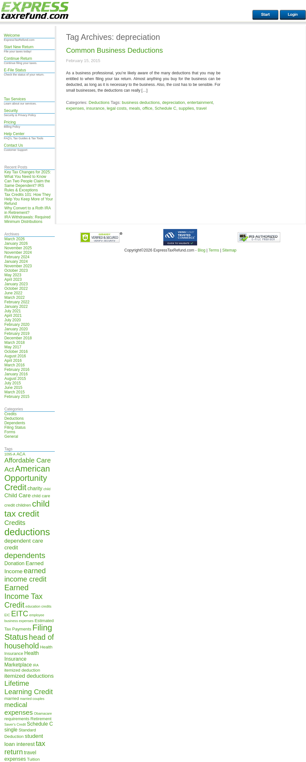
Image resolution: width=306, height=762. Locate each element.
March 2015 (14, 392)
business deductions (141, 102)
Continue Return (18, 58)
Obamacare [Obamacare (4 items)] (43, 713)
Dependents (14, 423)
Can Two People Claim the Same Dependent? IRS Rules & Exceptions (27, 185)
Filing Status (14, 427)
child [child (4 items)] (47, 489)
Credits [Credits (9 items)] (14, 522)
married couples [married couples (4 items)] (32, 699)
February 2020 (16, 324)
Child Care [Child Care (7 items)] (17, 495)
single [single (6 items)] (10, 729)
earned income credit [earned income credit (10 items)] (25, 575)
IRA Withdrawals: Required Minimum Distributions (27, 219)
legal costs (116, 108)
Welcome (12, 35)
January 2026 (16, 243)
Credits (10, 414)
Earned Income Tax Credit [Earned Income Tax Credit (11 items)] (23, 596)
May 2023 (12, 275)
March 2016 (14, 365)
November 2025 (18, 248)
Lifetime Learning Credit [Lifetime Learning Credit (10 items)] (28, 687)
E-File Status (15, 70)
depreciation (173, 102)
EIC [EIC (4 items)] (7, 615)
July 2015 (12, 383)
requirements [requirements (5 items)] (16, 718)
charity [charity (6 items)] (34, 488)
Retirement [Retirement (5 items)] (41, 718)
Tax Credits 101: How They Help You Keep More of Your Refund (28, 199)
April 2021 (13, 315)
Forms (9, 432)
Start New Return (18, 47)
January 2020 (16, 329)
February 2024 (16, 257)
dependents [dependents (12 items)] (24, 555)
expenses (75, 108)
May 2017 (12, 347)
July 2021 (12, 311)
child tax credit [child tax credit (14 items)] (27, 509)
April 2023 (13, 279)
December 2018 (18, 338)
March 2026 (14, 239)
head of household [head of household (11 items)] (29, 641)
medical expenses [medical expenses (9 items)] (18, 708)
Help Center (14, 134)
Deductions (14, 418)
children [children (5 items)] (23, 505)
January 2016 (16, 374)
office (147, 108)
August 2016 (15, 356)
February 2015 (16, 396)
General (11, 436)
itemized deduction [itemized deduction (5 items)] (22, 670)
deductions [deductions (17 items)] (27, 532)
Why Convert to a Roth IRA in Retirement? (27, 210)
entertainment (200, 102)
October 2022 (16, 288)
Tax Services (15, 99)
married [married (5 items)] (11, 698)
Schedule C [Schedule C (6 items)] (40, 724)
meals (134, 108)
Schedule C (165, 108)
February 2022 (16, 302)
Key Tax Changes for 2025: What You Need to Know (27, 174)
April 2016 (13, 360)
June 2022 (13, 293)
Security (11, 110)
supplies (186, 108)
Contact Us (13, 145)
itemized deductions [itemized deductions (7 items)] (28, 676)
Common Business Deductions (114, 50)
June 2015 (13, 387)
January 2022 (16, 306)
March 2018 (14, 342)
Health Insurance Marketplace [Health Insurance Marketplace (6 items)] (21, 658)
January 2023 (16, 284)
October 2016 (16, 351)
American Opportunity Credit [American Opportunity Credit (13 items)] (27, 478)
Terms (213, 250)
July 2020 (12, 320)
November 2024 (18, 252)
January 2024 (16, 261)
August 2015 (15, 378)
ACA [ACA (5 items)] (20, 454)
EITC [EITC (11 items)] (19, 614)
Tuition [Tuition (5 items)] (33, 759)
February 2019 (16, 333)
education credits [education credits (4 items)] (38, 606)
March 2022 (14, 297)
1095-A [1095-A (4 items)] (9, 454)
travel (201, 108)
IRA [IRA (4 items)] (36, 665)
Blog (202, 250)
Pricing (10, 122)
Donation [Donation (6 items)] (14, 563)
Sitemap (229, 250)
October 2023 (16, 270)
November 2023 (18, 266)
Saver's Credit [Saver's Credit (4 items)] (15, 724)
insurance (95, 108)
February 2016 (16, 369)
